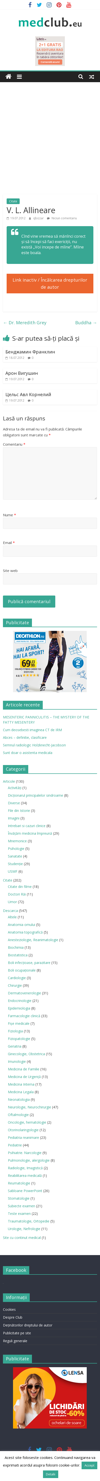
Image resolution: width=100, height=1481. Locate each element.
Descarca (10, 910)
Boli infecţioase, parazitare (29, 962)
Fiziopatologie (19, 1038)
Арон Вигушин (21, 373)
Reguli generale (15, 1340)
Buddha (86, 322)
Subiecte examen (21, 1206)
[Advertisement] (50, 142)
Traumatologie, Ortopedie (28, 1221)
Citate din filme (20, 886)
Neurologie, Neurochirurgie (29, 1107)
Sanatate (15, 856)
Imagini (13, 818)
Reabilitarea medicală (25, 1175)
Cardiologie (17, 977)
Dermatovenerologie (24, 993)
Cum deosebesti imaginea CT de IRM (32, 730)
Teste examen (19, 1213)
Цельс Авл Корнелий (28, 394)
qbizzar (38, 218)
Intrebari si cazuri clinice (26, 825)
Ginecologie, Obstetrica (26, 1054)
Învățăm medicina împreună (30, 833)
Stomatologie (18, 1198)
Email (9, 542)
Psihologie (16, 848)
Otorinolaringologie (23, 1130)
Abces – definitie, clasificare (25, 737)
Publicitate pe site (17, 1333)
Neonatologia (19, 1099)
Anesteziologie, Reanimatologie (33, 939)
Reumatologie (19, 1183)
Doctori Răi (17, 894)
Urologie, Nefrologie (24, 1228)
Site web (10, 570)
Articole (9, 781)
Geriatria (14, 1046)
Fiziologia (15, 1031)
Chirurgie (15, 985)
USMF (12, 871)
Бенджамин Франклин (30, 352)
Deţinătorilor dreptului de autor (27, 1325)
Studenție (15, 863)
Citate (13, 201)
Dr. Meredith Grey (24, 322)
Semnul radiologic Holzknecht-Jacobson (34, 745)
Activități (14, 787)
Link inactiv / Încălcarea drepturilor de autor (50, 283)
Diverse (14, 803)
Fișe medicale (18, 1023)
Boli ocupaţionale (22, 970)
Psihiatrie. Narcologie (25, 1152)
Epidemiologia (19, 1008)
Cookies (9, 1309)
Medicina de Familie (23, 1069)
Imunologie (17, 1061)
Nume (9, 514)
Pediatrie (15, 1145)
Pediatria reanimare (23, 1137)
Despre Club (12, 1317)
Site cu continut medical (22, 1237)
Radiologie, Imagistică (25, 1168)
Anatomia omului (21, 924)
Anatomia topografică (25, 932)
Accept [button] (89, 1465)
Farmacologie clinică (24, 1015)
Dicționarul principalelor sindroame (35, 795)
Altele (12, 917)
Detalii (50, 1474)
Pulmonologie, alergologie (29, 1160)
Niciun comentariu (62, 218)
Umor (12, 901)
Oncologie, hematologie (27, 1122)
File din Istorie (19, 810)
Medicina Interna (21, 1084)
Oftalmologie (18, 1114)
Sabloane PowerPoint (25, 1190)
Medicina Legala (21, 1092)
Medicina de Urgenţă (24, 1076)
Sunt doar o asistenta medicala (27, 752)
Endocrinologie (19, 1000)
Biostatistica (18, 955)
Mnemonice (17, 841)
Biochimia (16, 947)
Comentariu (14, 444)
